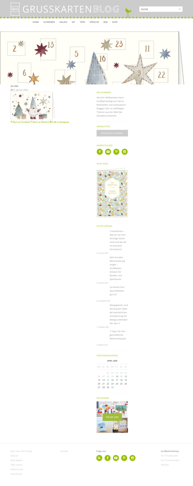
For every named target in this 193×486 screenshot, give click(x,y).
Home (36, 22)
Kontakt (64, 451)
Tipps (82, 22)
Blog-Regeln (17, 460)
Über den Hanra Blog (21, 451)
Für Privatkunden (169, 455)
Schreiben (49, 22)
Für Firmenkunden (170, 460)
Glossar (14, 455)
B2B (105, 22)
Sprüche (94, 22)
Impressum (16, 473)
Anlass (63, 22)
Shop (115, 22)
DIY (73, 22)
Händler (165, 464)
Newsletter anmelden (112, 133)
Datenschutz (17, 469)
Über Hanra (16, 464)
